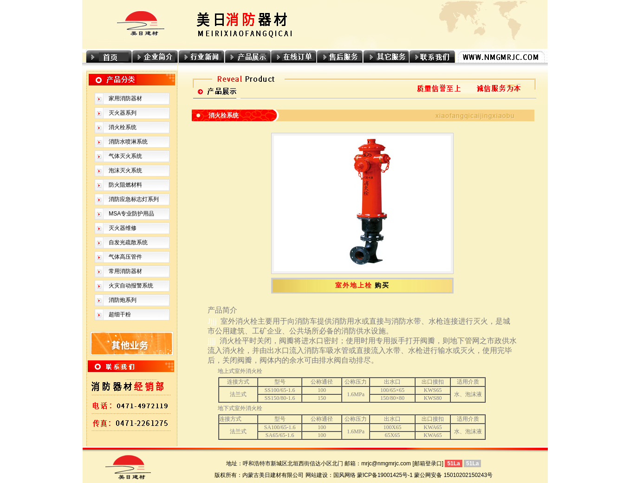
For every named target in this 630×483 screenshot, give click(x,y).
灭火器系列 (122, 113)
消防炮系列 (122, 300)
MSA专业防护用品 (131, 213)
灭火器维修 (122, 228)
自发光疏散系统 (128, 242)
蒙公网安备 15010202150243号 (453, 475)
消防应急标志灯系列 (134, 199)
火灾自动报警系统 (131, 285)
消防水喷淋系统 (128, 141)
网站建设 (316, 475)
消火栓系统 (122, 127)
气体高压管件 (125, 257)
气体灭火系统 (125, 156)
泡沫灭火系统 (125, 170)
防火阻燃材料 (125, 185)
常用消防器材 (125, 271)
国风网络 (344, 475)
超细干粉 (120, 314)
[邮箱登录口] (427, 463)
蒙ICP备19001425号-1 (385, 475)
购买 (382, 285)
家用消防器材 (125, 98)
